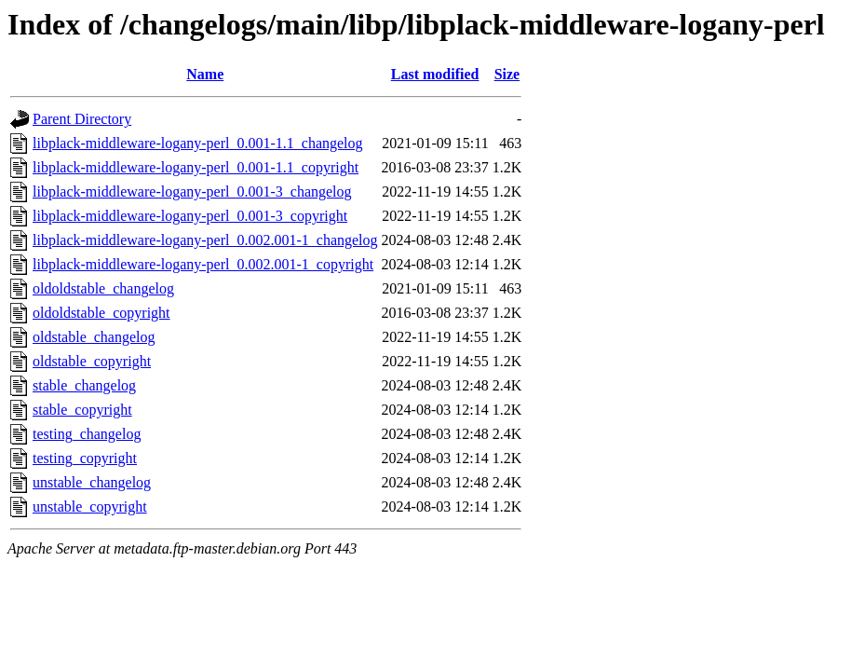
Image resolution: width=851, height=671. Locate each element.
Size (507, 74)
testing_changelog (87, 434)
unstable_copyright (90, 506)
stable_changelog (84, 385)
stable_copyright (82, 410)
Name (204, 74)
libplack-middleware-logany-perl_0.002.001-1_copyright (203, 264)
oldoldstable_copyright (101, 313)
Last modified (435, 74)
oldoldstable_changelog (103, 288)
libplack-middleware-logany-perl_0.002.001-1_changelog (205, 240)
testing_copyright (85, 458)
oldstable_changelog (94, 337)
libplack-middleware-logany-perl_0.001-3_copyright (190, 216)
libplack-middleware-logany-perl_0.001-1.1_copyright (195, 167)
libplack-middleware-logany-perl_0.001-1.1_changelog (198, 143)
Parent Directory (82, 119)
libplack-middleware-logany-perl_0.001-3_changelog (192, 191)
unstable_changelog (92, 482)
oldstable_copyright (92, 361)
